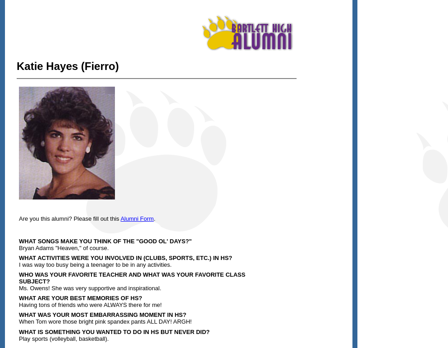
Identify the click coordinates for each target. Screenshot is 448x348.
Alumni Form (137, 218)
